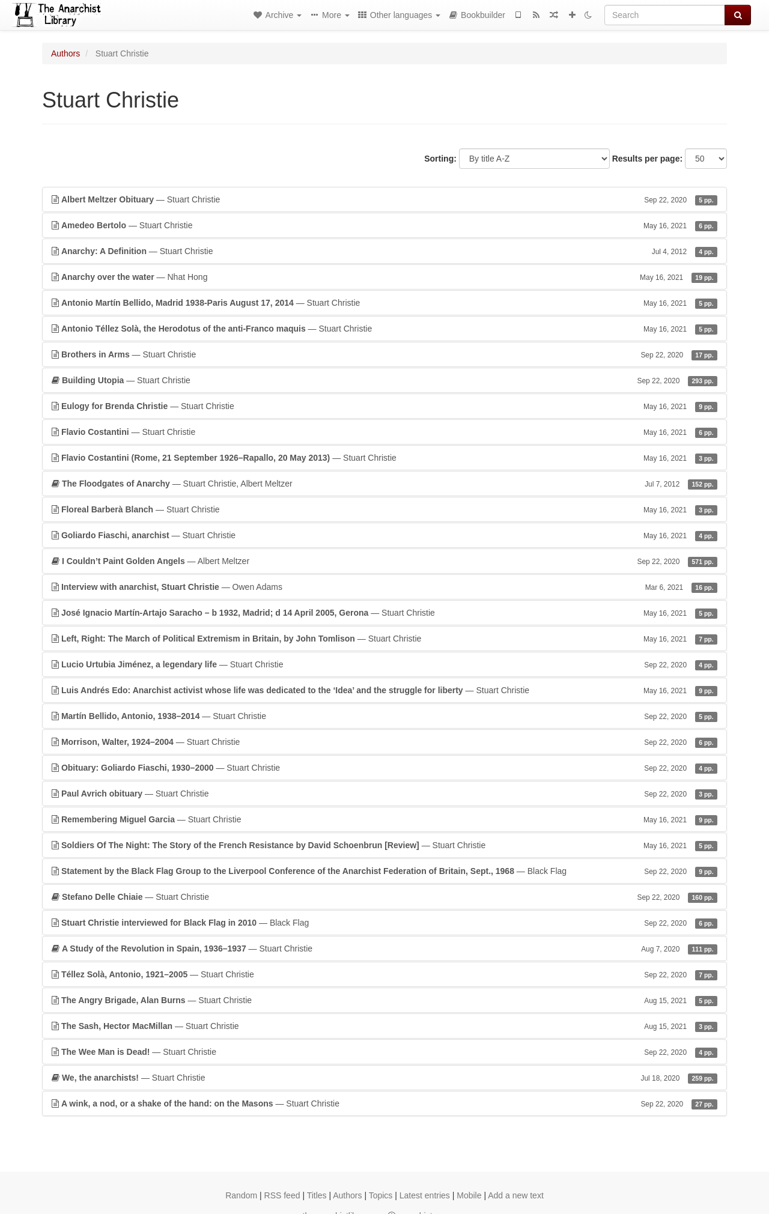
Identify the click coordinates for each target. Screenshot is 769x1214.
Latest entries (425, 1195)
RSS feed (282, 1195)
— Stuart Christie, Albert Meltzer (384, 484)
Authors (65, 53)
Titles (317, 1195)
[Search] (664, 15)
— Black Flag (384, 871)
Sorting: (440, 158)
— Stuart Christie (384, 199)
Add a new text (516, 1195)
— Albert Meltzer (384, 561)
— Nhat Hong (384, 277)
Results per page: (647, 158)
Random (241, 1195)
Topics (381, 1195)
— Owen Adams (384, 587)
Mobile (469, 1195)
